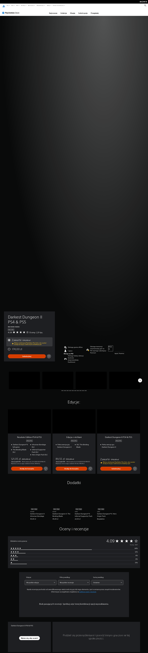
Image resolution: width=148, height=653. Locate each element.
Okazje (72, 11)
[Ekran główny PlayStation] (3, 5)
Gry (8, 5)
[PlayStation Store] (11, 10)
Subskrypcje (82, 11)
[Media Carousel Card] (24, 378)
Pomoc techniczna (58, 5)
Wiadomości (40, 5)
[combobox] (41, 580)
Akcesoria (31, 5)
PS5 (12, 5)
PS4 (17, 5)
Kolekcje (64, 11)
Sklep (48, 5)
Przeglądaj (95, 11)
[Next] (140, 379)
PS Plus (23, 5)
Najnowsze (53, 11)
